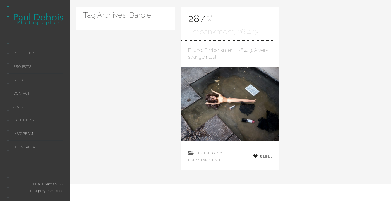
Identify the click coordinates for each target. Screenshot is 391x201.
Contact (21, 93)
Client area (24, 147)
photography (209, 153)
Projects (22, 66)
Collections (25, 53)
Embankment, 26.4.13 (223, 31)
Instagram (23, 133)
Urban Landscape (204, 160)
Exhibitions (23, 120)
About (19, 107)
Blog (18, 80)
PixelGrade (54, 191)
